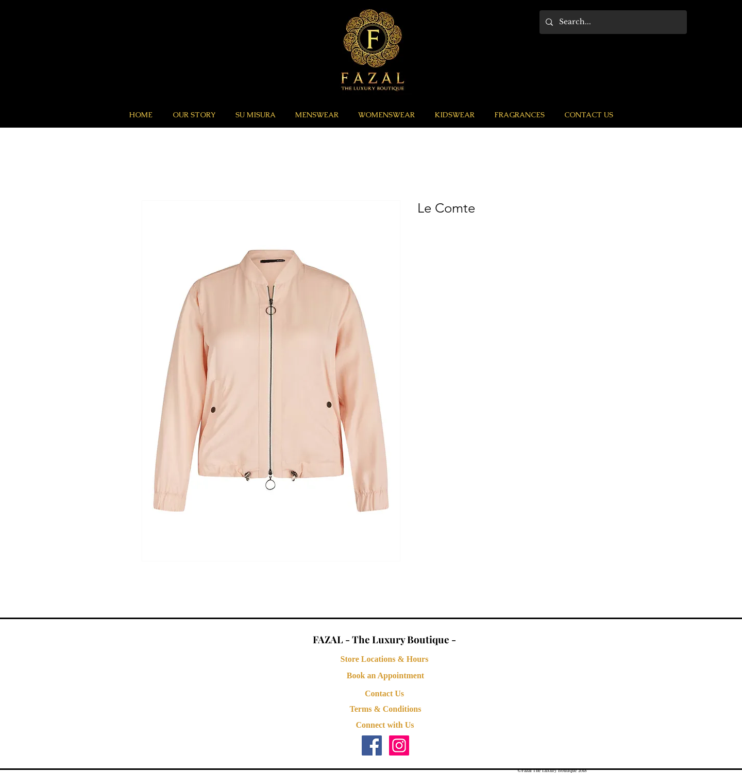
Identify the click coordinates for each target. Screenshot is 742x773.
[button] (316, 115)
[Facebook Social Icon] (372, 745)
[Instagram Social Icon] (399, 745)
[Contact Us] (384, 693)
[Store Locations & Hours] (384, 659)
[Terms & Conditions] (385, 709)
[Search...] (612, 22)
